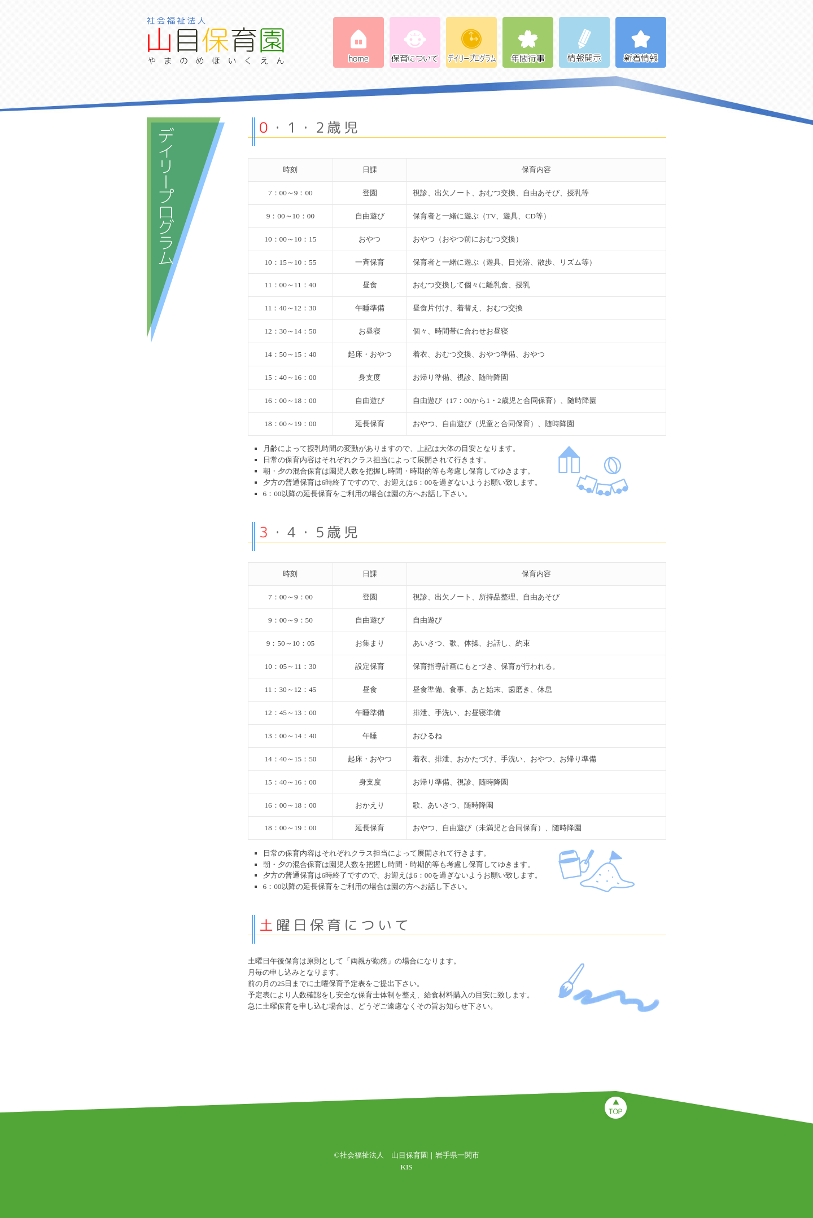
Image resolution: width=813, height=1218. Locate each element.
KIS (406, 1167)
